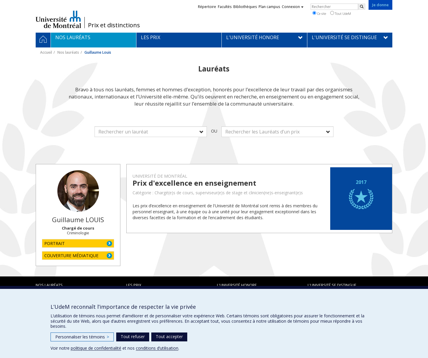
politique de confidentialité (96, 348)
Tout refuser (133, 336)
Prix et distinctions (114, 25)
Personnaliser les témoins (82, 337)
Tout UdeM (340, 13)
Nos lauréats (68, 52)
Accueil (46, 52)
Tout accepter (169, 336)
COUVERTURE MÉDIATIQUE (71, 255)
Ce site (319, 13)
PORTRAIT (54, 243)
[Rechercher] (361, 7)
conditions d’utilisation (157, 348)
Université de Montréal (58, 19)
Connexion (292, 6)
